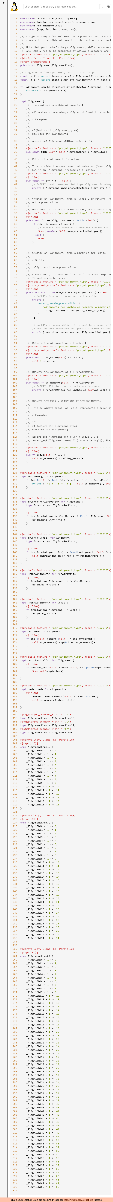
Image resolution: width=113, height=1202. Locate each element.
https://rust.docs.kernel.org (78, 1199)
